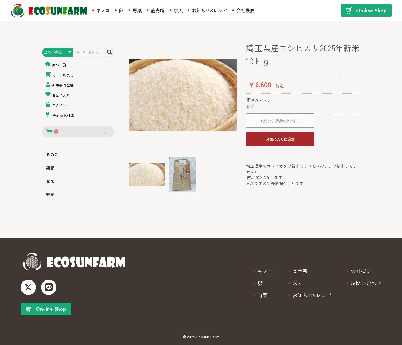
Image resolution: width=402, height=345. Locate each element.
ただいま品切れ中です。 (280, 121)
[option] (183, 95)
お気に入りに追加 (280, 139)
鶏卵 (50, 168)
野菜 (50, 194)
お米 (50, 181)
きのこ (52, 154)
